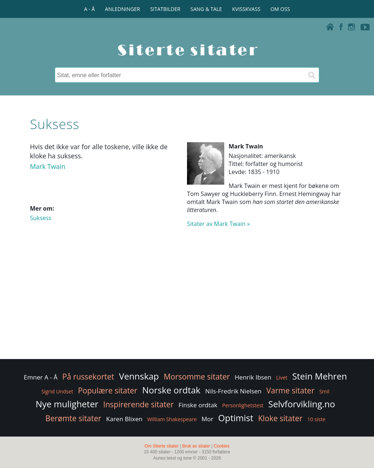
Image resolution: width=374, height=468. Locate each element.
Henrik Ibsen (253, 377)
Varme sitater (290, 390)
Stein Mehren (319, 376)
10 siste (316, 419)
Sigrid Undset (57, 391)
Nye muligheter (67, 404)
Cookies (221, 446)
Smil (324, 391)
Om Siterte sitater (161, 446)
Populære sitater (107, 390)
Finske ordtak (198, 405)
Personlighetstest (242, 405)
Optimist (235, 418)
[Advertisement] (187, 299)
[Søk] (311, 75)
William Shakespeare (171, 419)
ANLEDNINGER (122, 8)
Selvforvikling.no (301, 404)
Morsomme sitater (197, 376)
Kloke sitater (280, 418)
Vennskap (139, 376)
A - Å (89, 8)
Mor (207, 419)
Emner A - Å (40, 377)
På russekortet (88, 376)
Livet (281, 377)
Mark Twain (47, 166)
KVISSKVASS (246, 8)
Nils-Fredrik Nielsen (233, 391)
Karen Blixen (124, 419)
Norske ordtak (171, 390)
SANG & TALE (206, 8)
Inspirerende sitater (138, 404)
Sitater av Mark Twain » (218, 224)
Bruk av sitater (196, 446)
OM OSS (280, 8)
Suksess (40, 218)
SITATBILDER (165, 8)
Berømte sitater (73, 418)
